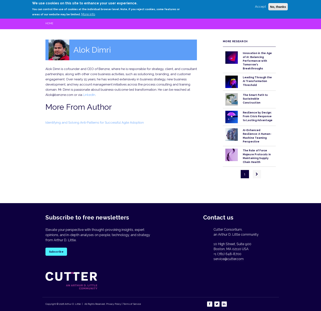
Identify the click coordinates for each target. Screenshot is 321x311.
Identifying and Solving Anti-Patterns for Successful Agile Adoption (94, 122)
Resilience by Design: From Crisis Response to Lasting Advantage (258, 116)
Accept (260, 5)
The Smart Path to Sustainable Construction (255, 99)
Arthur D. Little (72, 304)
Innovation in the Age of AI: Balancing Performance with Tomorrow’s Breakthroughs (257, 61)
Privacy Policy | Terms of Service (123, 304)
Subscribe (56, 251)
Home (49, 23)
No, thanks (278, 5)
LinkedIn (89, 95)
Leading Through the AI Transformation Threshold (257, 81)
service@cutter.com (229, 259)
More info (88, 13)
